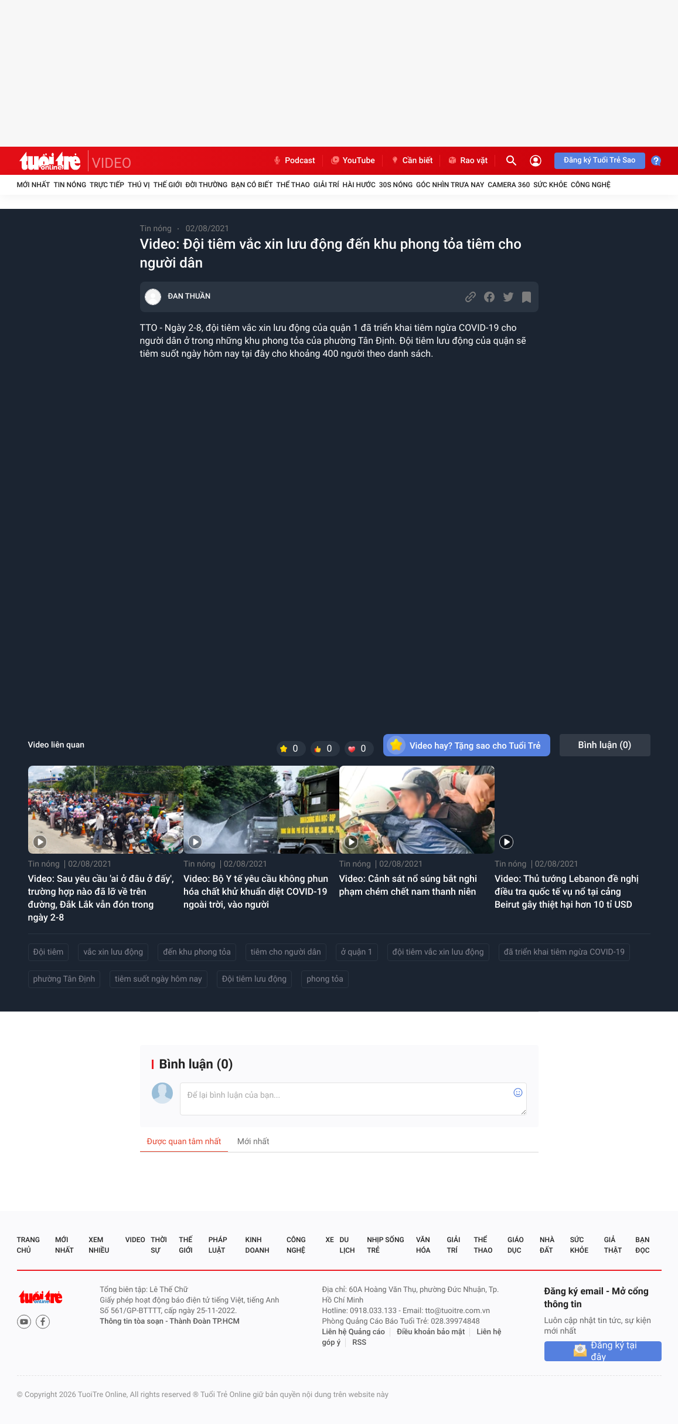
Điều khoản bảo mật (431, 1332)
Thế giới (168, 185)
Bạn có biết (251, 185)
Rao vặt (467, 161)
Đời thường (207, 185)
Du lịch (347, 1245)
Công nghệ (591, 185)
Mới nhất (33, 185)
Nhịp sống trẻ (385, 1245)
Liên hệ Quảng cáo (353, 1332)
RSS (359, 1342)
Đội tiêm (48, 952)
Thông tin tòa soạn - (134, 1321)
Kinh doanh (258, 1245)
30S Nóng (396, 185)
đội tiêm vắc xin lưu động (438, 952)
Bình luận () (605, 744)
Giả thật (613, 1245)
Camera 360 (509, 185)
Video (135, 1240)
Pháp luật (218, 1245)
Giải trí (326, 185)
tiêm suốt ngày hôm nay (158, 979)
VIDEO (112, 163)
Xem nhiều (98, 1245)
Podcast (293, 161)
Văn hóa (423, 1245)
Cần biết (411, 161)
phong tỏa (324, 979)
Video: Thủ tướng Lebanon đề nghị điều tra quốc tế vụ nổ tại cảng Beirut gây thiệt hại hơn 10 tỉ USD (567, 891)
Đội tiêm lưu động (254, 979)
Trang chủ (28, 1245)
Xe (330, 1240)
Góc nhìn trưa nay (450, 185)
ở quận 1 (357, 952)
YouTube (352, 161)
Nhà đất (547, 1245)
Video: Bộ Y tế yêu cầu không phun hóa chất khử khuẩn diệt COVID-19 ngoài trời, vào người (255, 891)
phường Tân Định (64, 979)
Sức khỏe (550, 185)
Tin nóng (69, 185)
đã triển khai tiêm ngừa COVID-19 (564, 952)
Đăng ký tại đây (614, 1351)
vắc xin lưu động (113, 952)
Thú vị (139, 185)
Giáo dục (515, 1245)
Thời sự (159, 1245)
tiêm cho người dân (286, 952)
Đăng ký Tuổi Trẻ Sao (599, 160)
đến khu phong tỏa (197, 952)
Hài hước (359, 185)
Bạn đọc (642, 1245)
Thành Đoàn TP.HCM (204, 1321)
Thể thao (292, 185)
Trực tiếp (107, 185)
